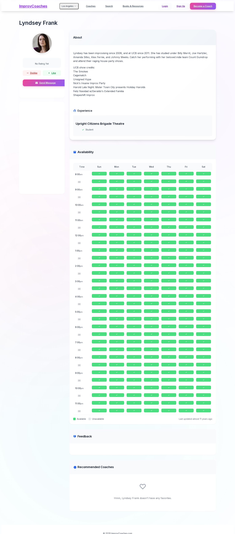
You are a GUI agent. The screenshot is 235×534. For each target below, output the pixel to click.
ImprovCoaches (33, 6)
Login (165, 6)
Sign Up (181, 6)
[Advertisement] (42, 148)
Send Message (45, 82)
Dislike (31, 73)
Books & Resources (133, 6)
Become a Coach (203, 6)
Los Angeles (69, 6)
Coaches (91, 6)
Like (52, 73)
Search (109, 6)
